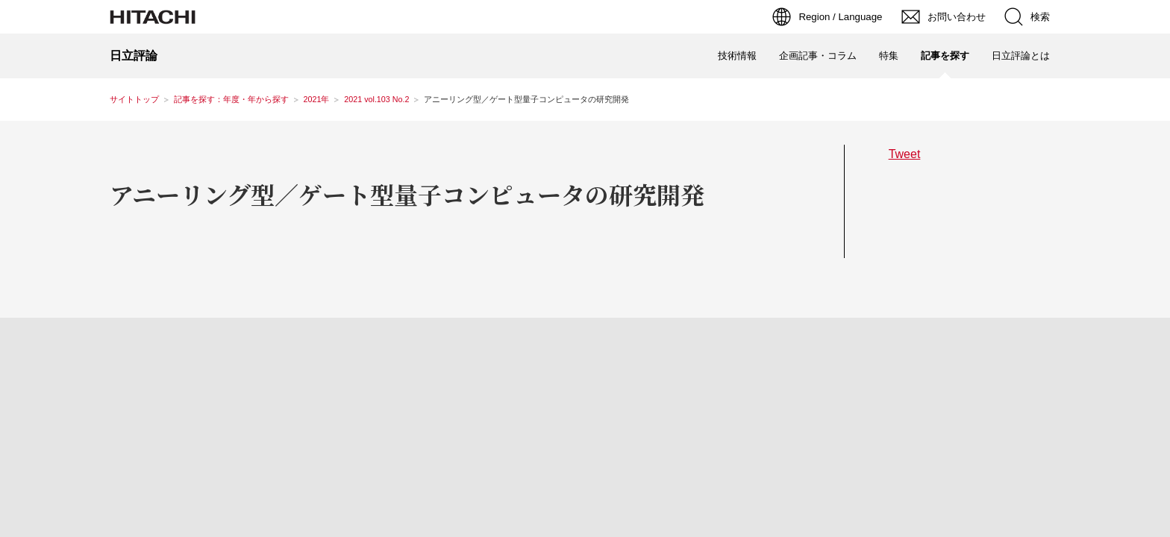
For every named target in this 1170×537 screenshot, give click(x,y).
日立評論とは (1021, 55)
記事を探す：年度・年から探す (231, 99)
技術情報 (737, 55)
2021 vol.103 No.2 (376, 99)
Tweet (905, 154)
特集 (888, 55)
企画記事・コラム (818, 55)
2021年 (317, 99)
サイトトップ (134, 99)
